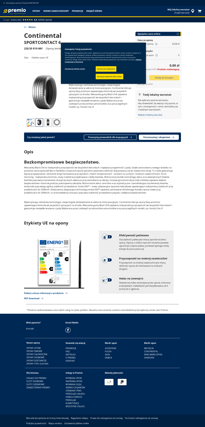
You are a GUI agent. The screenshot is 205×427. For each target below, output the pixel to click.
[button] (156, 44)
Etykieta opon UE (40, 57)
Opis (26, 57)
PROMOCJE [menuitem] (77, 11)
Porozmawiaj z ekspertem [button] (158, 137)
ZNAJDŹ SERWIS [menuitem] (94, 11)
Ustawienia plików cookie (75, 69)
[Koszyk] (199, 11)
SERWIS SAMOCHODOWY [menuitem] (56, 11)
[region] (103, 63)
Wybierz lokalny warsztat (150, 114)
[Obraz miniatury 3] (48, 122)
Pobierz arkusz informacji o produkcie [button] (46, 293)
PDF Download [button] (34, 298)
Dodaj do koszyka (164, 77)
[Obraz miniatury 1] (30, 122)
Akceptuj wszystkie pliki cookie (109, 76)
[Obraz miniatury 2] (39, 122)
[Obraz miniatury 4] (57, 122)
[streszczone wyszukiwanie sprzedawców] (181, 11)
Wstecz (30, 27)
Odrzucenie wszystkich (106, 69)
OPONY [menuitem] (36, 11)
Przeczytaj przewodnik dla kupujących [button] (110, 137)
